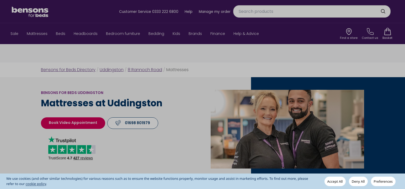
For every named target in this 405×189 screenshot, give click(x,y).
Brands (195, 33)
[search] (383, 11)
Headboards (86, 33)
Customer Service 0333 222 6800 (148, 11)
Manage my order (215, 11)
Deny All (358, 181)
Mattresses (37, 33)
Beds (60, 33)
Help (189, 11)
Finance (217, 33)
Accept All (335, 181)
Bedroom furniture (123, 33)
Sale (14, 33)
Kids (176, 33)
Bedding (156, 33)
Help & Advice (246, 33)
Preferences (383, 181)
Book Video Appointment (73, 122)
